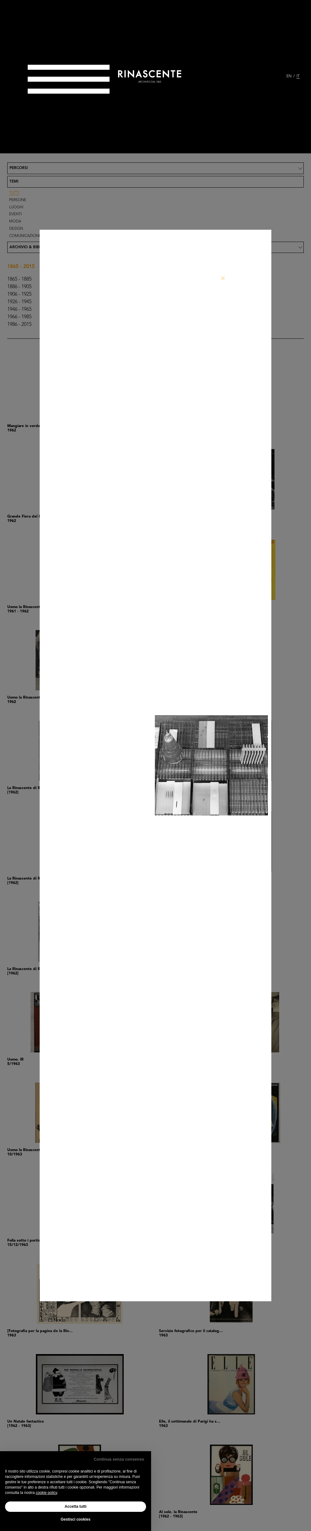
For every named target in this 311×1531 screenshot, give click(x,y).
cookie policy (46, 1492)
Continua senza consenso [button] (119, 1459)
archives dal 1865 (149, 82)
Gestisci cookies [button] (76, 1519)
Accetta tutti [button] (75, 1506)
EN (288, 76)
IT (298, 76)
